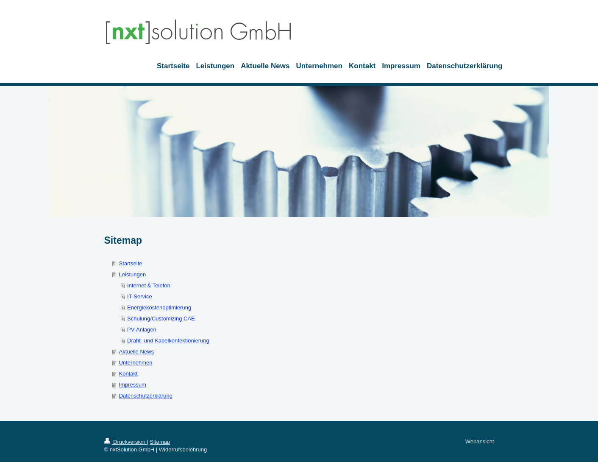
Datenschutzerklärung (145, 395)
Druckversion (125, 442)
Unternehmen (136, 362)
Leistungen (132, 274)
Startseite (130, 263)
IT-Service (139, 296)
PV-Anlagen (141, 329)
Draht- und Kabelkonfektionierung (168, 340)
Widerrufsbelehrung (183, 449)
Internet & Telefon (148, 285)
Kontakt (128, 373)
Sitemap (160, 442)
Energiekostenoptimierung (159, 307)
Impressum (132, 384)
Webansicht (479, 441)
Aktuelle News (136, 351)
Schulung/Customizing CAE (161, 318)
